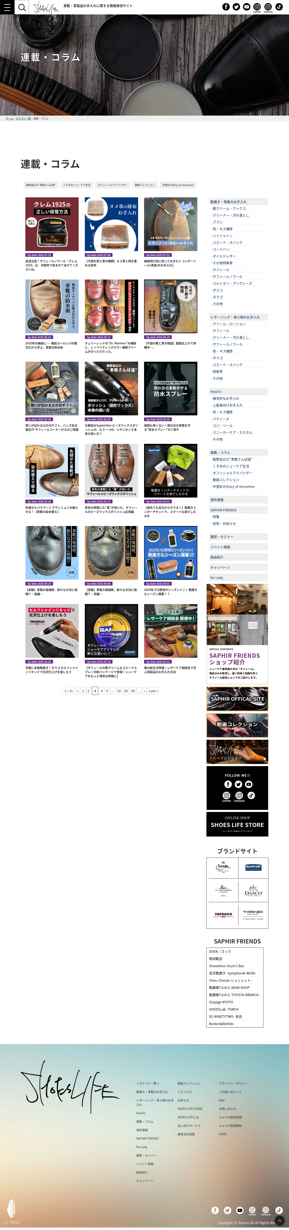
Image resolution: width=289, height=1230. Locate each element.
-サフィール (220, 269)
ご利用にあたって (230, 1092)
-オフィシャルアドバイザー (232, 472)
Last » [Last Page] (153, 690)
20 (126, 690)
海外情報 (217, 499)
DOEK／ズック (220, 951)
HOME (223, 1134)
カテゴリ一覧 (23, 118)
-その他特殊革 (222, 262)
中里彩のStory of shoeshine (178, 185)
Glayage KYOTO (221, 1001)
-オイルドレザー (224, 256)
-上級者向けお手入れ (227, 405)
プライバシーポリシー (233, 1083)
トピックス (185, 1092)
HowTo (215, 391)
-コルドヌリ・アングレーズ (232, 283)
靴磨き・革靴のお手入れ (228, 201)
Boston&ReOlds (221, 1023)
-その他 (217, 303)
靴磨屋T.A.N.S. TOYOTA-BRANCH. (234, 994)
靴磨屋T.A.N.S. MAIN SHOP (229, 987)
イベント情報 (220, 546)
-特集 (215, 516)
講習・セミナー (221, 536)
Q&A (222, 1100)
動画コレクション (145, 185)
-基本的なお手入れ (225, 398)
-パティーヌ (220, 418)
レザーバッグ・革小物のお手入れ (235, 317)
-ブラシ (217, 221)
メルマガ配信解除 (230, 1125)
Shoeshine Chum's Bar (226, 965)
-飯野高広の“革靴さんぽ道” (232, 459)
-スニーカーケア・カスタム (232, 432)
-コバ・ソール (222, 425)
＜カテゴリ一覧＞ (147, 1083)
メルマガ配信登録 (230, 1117)
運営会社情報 (186, 1134)
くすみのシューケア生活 (76, 185)
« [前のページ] (78, 690)
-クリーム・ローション (229, 323)
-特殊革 (217, 371)
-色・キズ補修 (222, 228)
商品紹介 (217, 557)
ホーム (9, 118)
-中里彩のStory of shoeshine (233, 486)
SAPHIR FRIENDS (223, 509)
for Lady (216, 577)
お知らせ (183, 1100)
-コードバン (221, 249)
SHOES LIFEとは (188, 1117)
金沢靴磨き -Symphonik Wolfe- (232, 972)
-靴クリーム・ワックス (229, 208)
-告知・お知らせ (224, 523)
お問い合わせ (227, 1109)
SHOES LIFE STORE (190, 1109)
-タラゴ (217, 296)
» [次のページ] (145, 690)
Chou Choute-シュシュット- (230, 980)
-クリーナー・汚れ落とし (230, 215)
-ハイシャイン (222, 235)
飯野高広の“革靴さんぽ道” (41, 185)
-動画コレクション (225, 479)
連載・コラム (220, 452)
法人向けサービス (189, 1125)
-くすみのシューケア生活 (230, 465)
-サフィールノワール (227, 276)
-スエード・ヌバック (227, 242)
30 (133, 690)
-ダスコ (217, 290)
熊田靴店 (215, 958)
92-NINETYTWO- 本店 (225, 1016)
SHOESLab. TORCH (224, 1009)
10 (119, 690)
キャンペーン (220, 567)
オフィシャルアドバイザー (113, 185)
